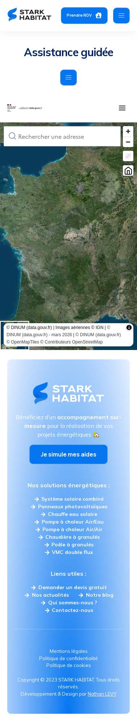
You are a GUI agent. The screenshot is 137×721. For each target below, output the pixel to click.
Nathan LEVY (102, 694)
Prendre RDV (84, 15)
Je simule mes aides (68, 454)
